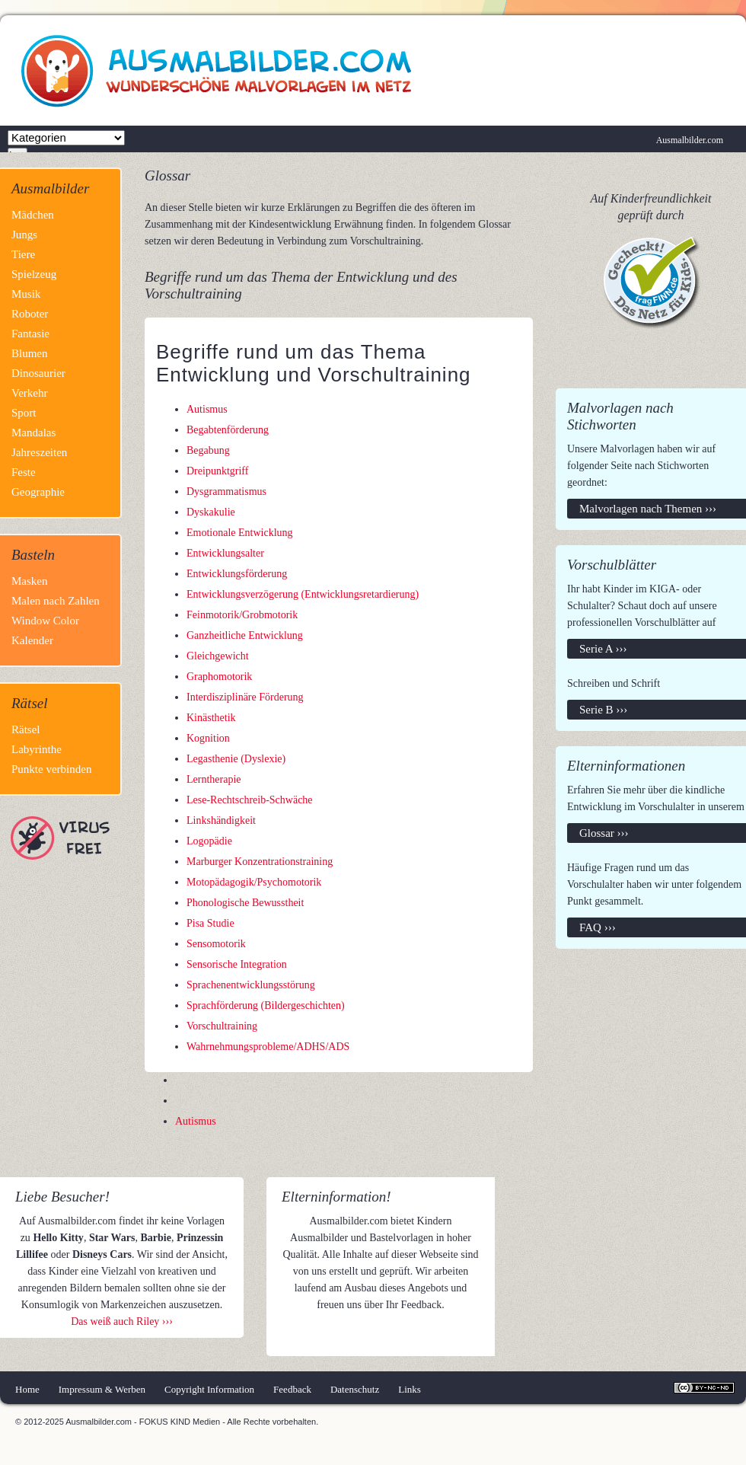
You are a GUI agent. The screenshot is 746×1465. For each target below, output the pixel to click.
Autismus (207, 409)
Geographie (38, 492)
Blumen (29, 353)
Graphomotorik (219, 676)
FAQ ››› (597, 927)
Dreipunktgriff (217, 471)
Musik (25, 294)
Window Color (45, 620)
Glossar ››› (604, 833)
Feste (23, 472)
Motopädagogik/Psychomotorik (253, 882)
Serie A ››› (602, 649)
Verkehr (29, 393)
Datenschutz (354, 1389)
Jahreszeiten (39, 452)
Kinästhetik (211, 717)
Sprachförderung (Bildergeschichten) (265, 1005)
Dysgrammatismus (226, 491)
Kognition (208, 738)
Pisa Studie (210, 923)
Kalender (32, 640)
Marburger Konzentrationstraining (259, 861)
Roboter (29, 314)
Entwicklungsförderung (236, 573)
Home (27, 1389)
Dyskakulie (210, 512)
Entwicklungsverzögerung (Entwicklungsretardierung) (302, 594)
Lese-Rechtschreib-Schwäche (249, 800)
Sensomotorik (216, 944)
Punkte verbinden (51, 769)
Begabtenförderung (227, 430)
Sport (24, 413)
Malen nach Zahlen (55, 601)
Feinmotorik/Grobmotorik (242, 615)
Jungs (24, 234)
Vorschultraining (221, 1026)
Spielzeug (33, 274)
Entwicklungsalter (225, 553)
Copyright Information (209, 1389)
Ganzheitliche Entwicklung (244, 635)
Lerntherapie (213, 779)
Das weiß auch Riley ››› (122, 1321)
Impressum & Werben (102, 1389)
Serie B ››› (603, 710)
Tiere (23, 254)
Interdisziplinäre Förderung (245, 697)
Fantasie (30, 333)
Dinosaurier (38, 373)
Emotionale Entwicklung (239, 532)
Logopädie (209, 841)
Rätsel (25, 729)
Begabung (208, 450)
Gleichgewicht (217, 656)
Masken (29, 581)
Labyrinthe (36, 749)
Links (409, 1389)
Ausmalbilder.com (689, 140)
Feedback (292, 1389)
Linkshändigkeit (221, 820)
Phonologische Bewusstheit (245, 902)
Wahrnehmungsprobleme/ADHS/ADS (267, 1046)
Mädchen (32, 215)
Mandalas (33, 432)
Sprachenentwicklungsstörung (250, 985)
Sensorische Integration (236, 964)
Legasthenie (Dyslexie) (235, 758)
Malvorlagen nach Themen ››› (647, 509)
